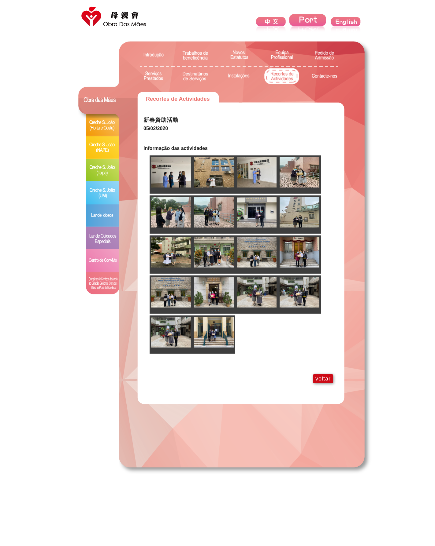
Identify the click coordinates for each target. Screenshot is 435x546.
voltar (323, 379)
